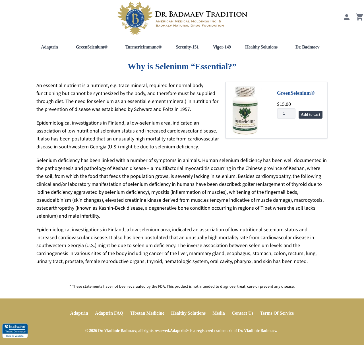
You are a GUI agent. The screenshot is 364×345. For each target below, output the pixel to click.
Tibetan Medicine (147, 313)
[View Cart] (359, 19)
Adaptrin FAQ (109, 313)
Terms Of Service (277, 313)
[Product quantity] (286, 113)
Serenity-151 (187, 47)
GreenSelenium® (91, 47)
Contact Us (242, 313)
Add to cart (310, 114)
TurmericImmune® (143, 47)
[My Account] (346, 19)
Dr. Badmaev (307, 47)
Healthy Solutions (261, 47)
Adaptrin (49, 47)
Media (218, 313)
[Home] (182, 18)
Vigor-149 (222, 47)
